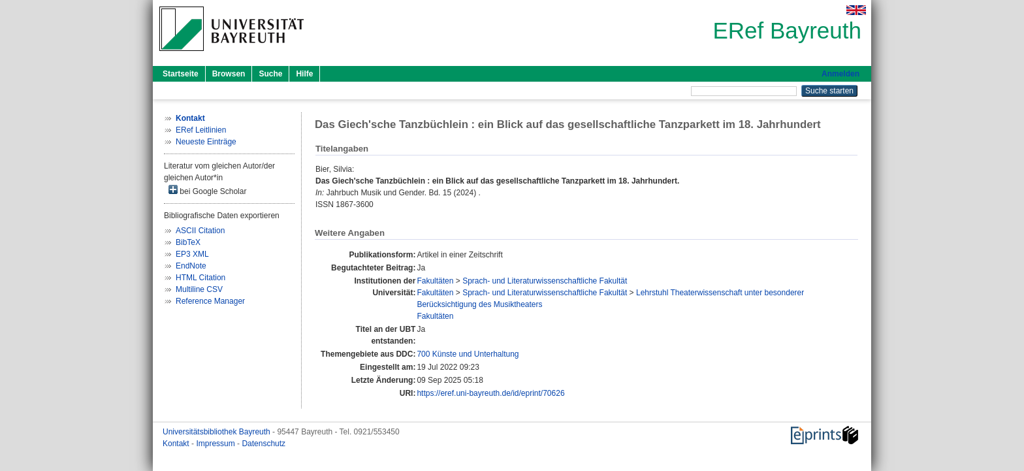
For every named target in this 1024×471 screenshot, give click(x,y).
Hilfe (304, 73)
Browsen (229, 73)
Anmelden (840, 73)
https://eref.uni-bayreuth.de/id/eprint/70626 (490, 393)
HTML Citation (200, 277)
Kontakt (177, 443)
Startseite (181, 73)
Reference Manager (210, 301)
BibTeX (188, 242)
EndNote (191, 265)
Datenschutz (263, 443)
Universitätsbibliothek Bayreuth (217, 431)
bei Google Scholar (207, 190)
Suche (270, 73)
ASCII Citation (200, 230)
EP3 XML (192, 254)
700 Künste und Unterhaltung (468, 354)
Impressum (216, 443)
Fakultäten (435, 280)
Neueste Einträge (206, 141)
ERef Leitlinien (201, 130)
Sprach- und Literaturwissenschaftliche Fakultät (544, 280)
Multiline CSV (199, 289)
